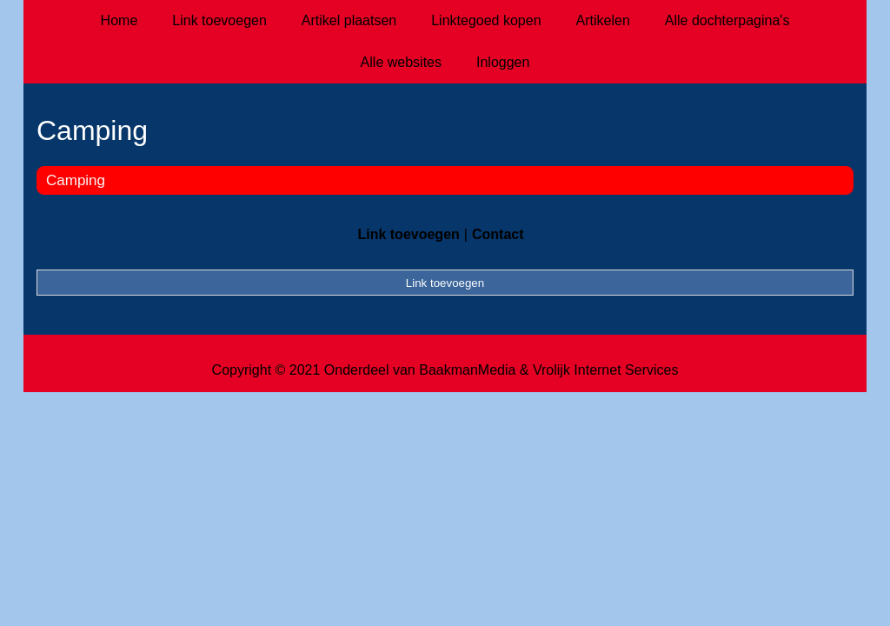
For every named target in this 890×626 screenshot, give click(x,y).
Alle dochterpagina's (727, 20)
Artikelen (603, 20)
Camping (75, 180)
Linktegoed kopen (486, 20)
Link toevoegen (219, 20)
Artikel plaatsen (349, 20)
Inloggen (502, 62)
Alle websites (401, 62)
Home (119, 20)
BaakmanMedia (467, 370)
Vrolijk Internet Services (605, 370)
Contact (498, 234)
